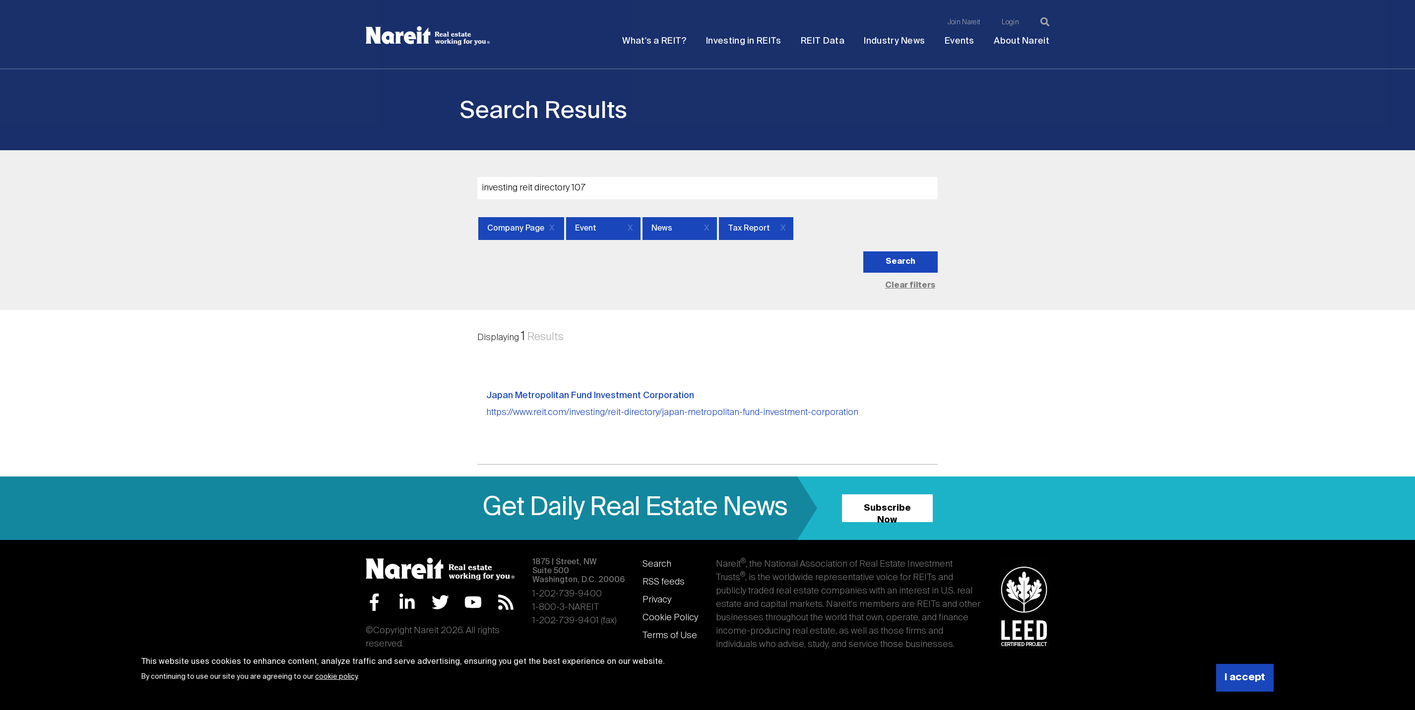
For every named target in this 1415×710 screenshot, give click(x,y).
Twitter (440, 602)
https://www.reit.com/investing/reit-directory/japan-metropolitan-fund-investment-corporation (672, 412)
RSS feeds (664, 582)
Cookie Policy (670, 617)
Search (657, 564)
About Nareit (1021, 41)
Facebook (374, 602)
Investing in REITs (743, 41)
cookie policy (336, 676)
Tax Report (749, 229)
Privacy (657, 599)
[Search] (1044, 21)
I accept (1244, 677)
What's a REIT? (654, 41)
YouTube (473, 602)
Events (959, 41)
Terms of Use (670, 635)
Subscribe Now (887, 513)
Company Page (515, 229)
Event (585, 229)
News (661, 229)
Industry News (894, 41)
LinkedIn (407, 602)
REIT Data (822, 41)
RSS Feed (506, 602)
